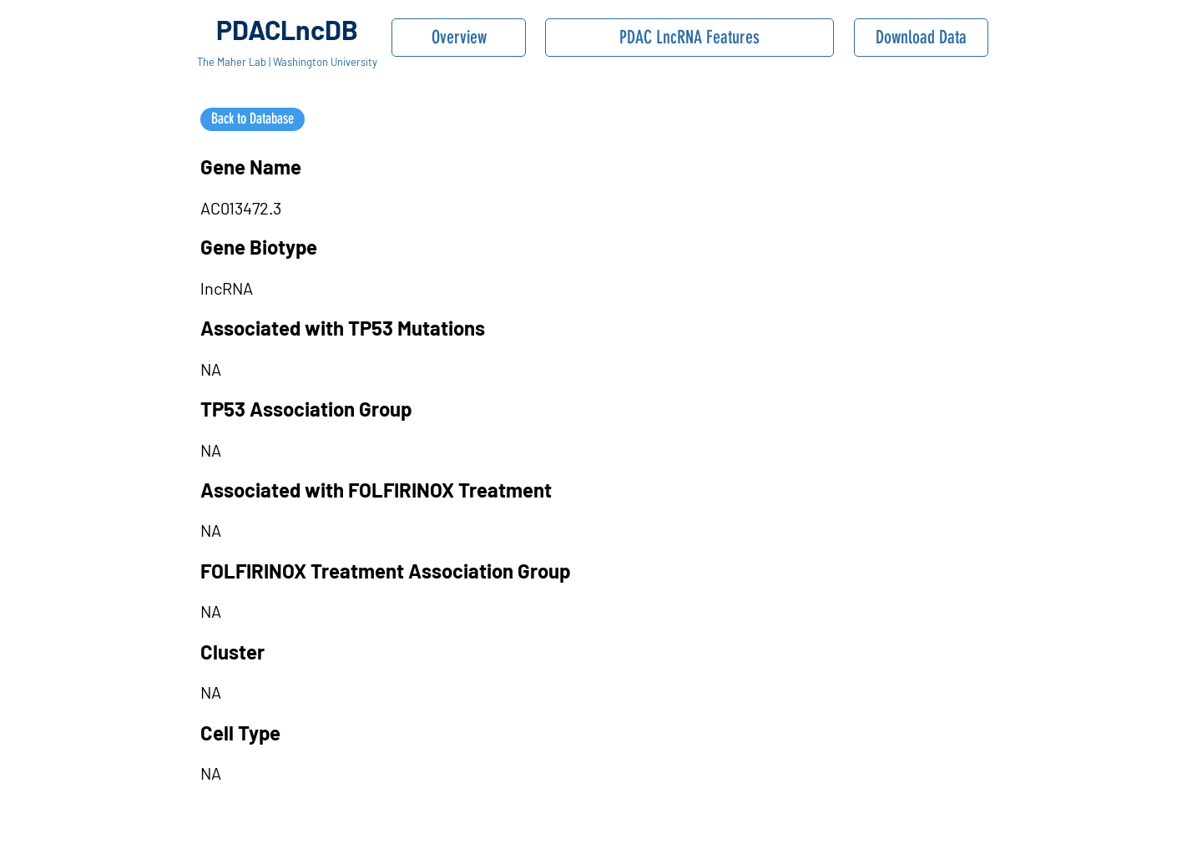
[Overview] (458, 37)
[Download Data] (921, 37)
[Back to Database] (252, 119)
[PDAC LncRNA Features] (689, 37)
